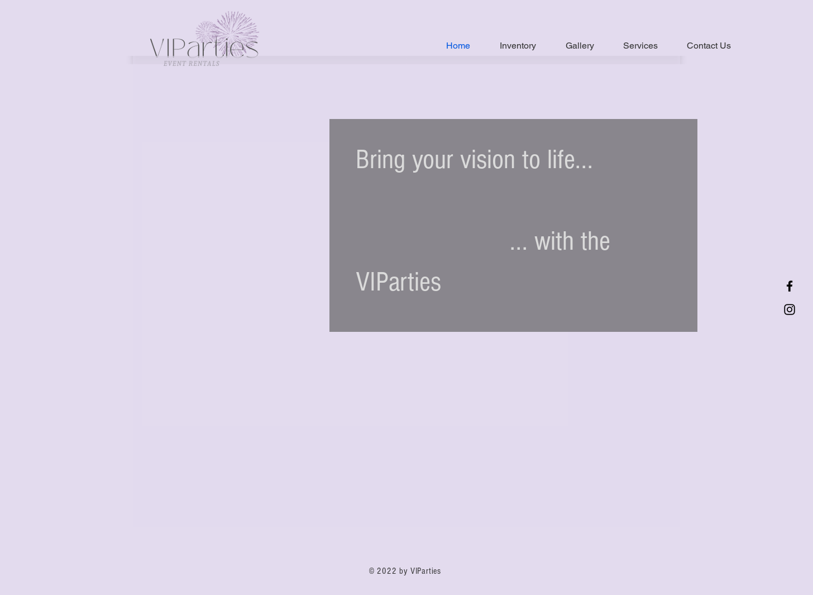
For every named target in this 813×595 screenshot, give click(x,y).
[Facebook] (789, 286)
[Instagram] (789, 309)
